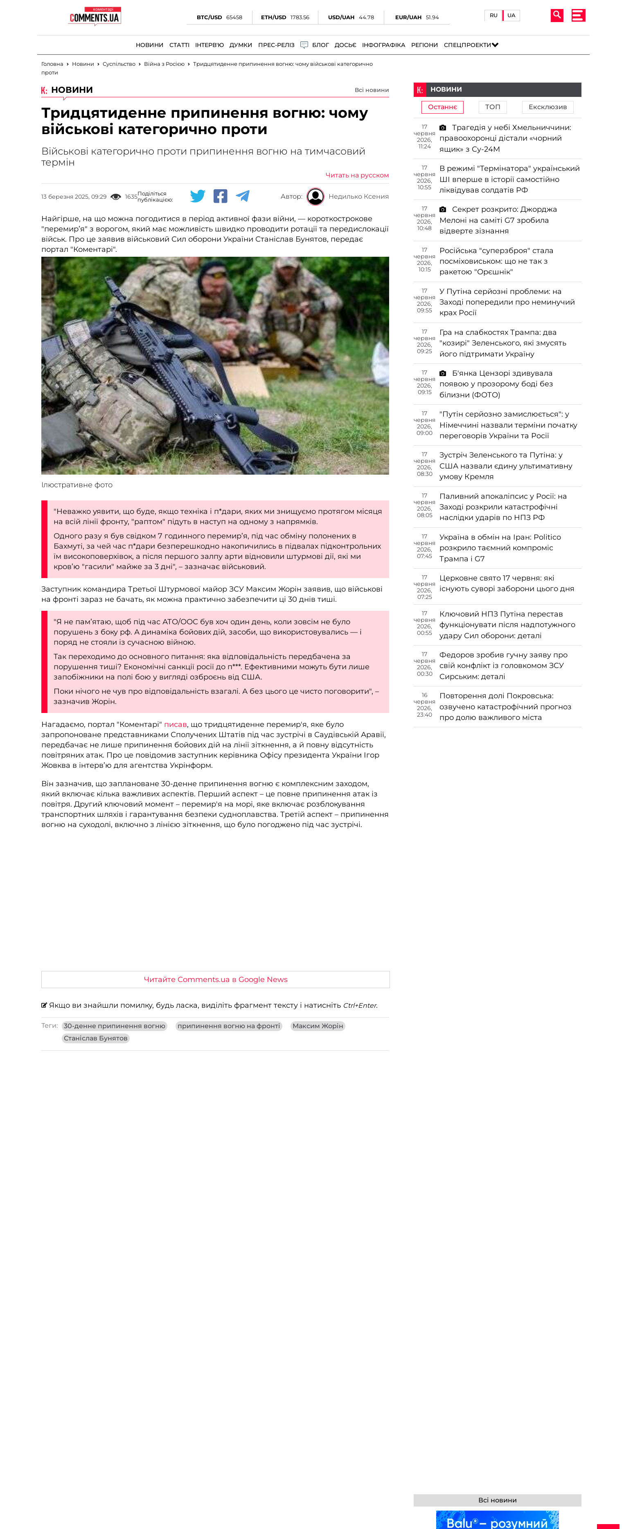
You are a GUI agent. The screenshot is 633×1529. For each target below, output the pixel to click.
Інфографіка (383, 45)
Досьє (345, 45)
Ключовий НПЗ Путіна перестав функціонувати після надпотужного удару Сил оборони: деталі (507, 625)
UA (511, 15)
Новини (150, 45)
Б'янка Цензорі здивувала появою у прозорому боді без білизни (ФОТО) (496, 384)
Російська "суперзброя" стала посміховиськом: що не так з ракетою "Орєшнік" (496, 261)
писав (175, 724)
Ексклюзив (548, 107)
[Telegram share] (243, 196)
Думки (241, 45)
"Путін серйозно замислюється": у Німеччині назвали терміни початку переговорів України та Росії (508, 425)
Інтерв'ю (209, 45)
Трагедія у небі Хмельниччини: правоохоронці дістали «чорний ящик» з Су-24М (505, 138)
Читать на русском (357, 175)
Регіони (424, 45)
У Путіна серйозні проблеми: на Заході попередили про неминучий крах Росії (507, 302)
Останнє (442, 107)
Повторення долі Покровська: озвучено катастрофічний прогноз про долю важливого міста (505, 707)
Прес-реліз (276, 45)
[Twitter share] (197, 196)
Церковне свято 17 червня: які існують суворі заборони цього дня (506, 583)
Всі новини (372, 90)
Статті (179, 45)
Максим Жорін (318, 1026)
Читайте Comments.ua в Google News (216, 979)
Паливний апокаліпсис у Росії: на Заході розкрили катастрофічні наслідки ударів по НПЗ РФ (503, 507)
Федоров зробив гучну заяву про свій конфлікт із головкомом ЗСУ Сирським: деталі (503, 666)
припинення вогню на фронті (229, 1026)
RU (494, 15)
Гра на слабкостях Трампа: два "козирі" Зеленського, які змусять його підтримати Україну (502, 343)
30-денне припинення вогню (114, 1026)
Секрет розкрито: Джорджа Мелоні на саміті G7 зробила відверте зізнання (498, 220)
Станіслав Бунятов (96, 1038)
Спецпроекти (467, 45)
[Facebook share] (221, 196)
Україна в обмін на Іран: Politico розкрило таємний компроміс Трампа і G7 (500, 548)
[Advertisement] (215, 903)
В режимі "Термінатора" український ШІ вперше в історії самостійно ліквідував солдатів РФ (509, 179)
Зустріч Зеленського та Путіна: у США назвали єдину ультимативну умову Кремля (505, 466)
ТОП (492, 107)
